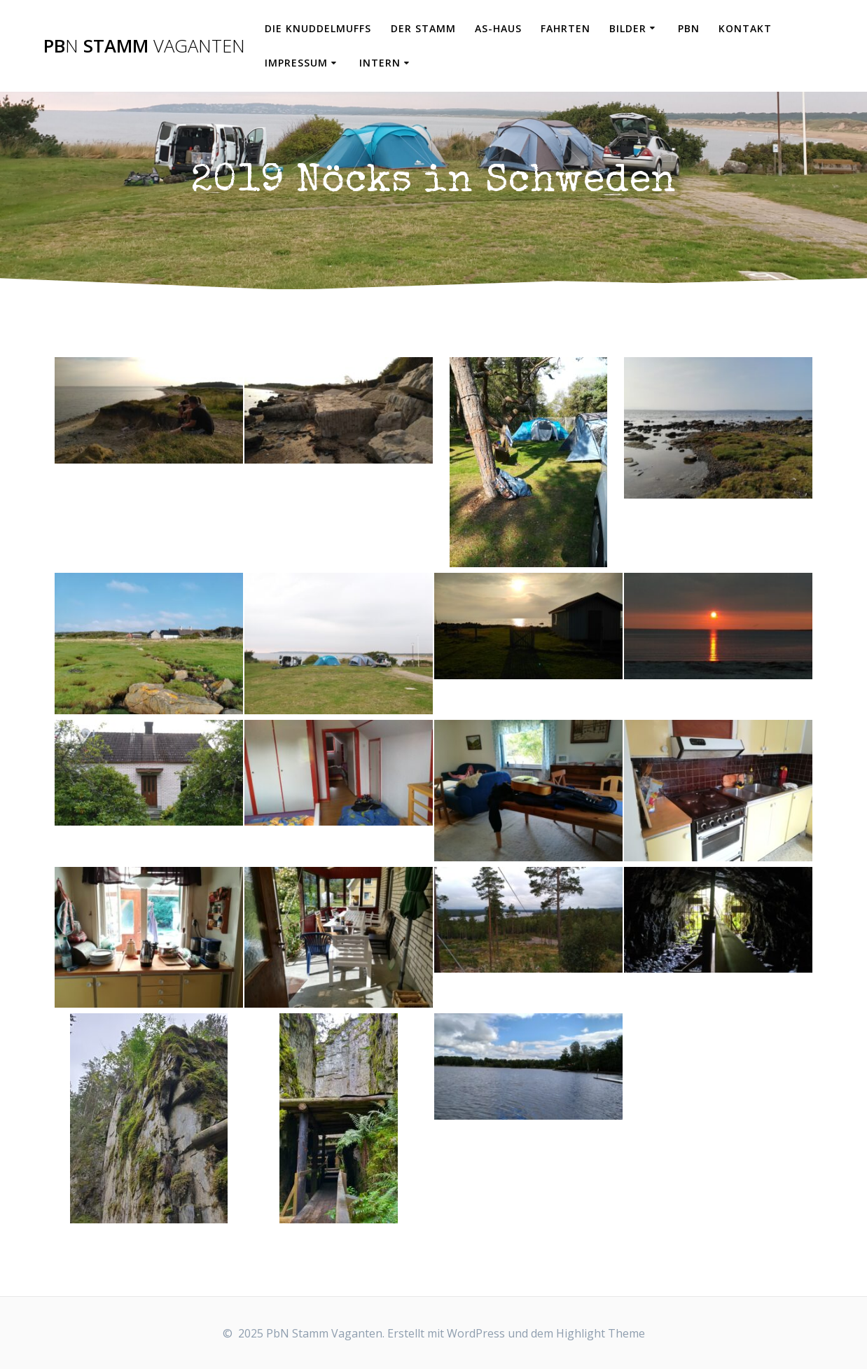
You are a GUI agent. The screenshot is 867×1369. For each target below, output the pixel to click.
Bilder (627, 28)
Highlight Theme (600, 1333)
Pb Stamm (144, 46)
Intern (380, 62)
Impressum (296, 62)
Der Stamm (423, 28)
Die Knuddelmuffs (318, 28)
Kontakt (745, 28)
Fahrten (565, 28)
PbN (689, 28)
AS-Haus (498, 28)
